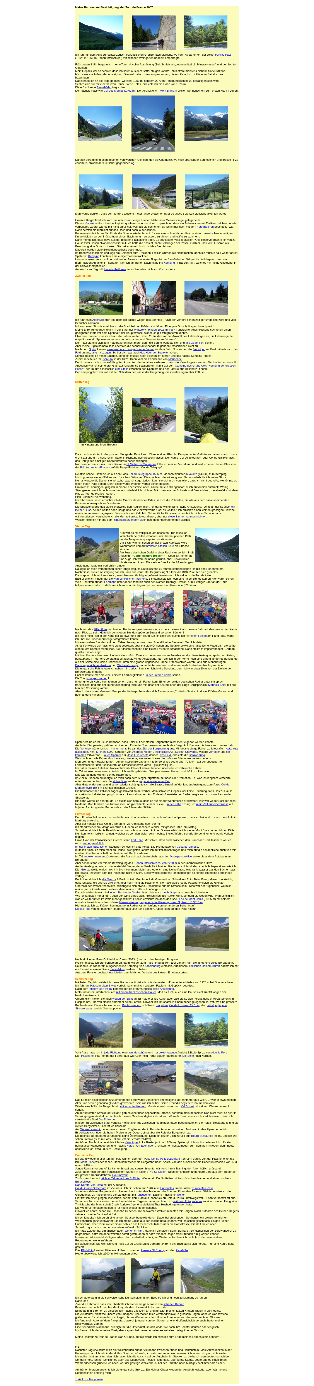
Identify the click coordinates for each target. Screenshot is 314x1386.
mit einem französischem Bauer (136, 992)
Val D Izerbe (107, 1119)
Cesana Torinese (187, 846)
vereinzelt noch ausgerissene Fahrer (130, 349)
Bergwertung (197, 755)
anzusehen (145, 1194)
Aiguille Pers (219, 1052)
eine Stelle (121, 368)
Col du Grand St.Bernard (90, 1188)
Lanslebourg (152, 966)
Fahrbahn (110, 582)
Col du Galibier (167, 510)
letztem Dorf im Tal (100, 988)
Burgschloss (83, 1181)
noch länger (170, 892)
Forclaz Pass (223, 54)
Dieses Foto (82, 908)
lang (94, 352)
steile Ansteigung (163, 988)
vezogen (105, 352)
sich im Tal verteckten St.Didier (120, 1178)
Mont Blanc (167, 90)
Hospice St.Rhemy (153, 1250)
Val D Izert (187, 1106)
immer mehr (118, 748)
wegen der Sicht (123, 998)
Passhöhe (87, 1055)
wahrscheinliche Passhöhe (130, 578)
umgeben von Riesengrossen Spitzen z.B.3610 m (171, 902)
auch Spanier (112, 755)
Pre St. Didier (157, 1171)
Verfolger (199, 349)
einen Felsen (198, 635)
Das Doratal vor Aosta (89, 1184)
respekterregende (166, 1052)
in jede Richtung (111, 1052)
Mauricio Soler (217, 684)
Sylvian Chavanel (186, 751)
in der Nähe (174, 804)
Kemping (93, 256)
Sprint (92, 349)
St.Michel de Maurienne (141, 464)
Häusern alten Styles (103, 985)
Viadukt (89, 223)
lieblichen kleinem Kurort (204, 966)
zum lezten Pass (202, 1188)
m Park (170, 329)
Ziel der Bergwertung (156, 748)
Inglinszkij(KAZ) (164, 751)
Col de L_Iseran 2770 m (184, 1005)
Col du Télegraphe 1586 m (145, 474)
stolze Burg (120, 781)
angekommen (92, 856)
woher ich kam (134, 1230)
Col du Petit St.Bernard (165, 1158)
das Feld (166, 755)
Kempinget (131, 1142)
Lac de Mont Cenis (191, 899)
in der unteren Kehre (159, 675)
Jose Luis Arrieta (137, 755)
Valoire (192, 474)
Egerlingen (147, 1145)
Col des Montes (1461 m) (120, 90)
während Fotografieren (187, 1201)
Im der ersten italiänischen (91, 846)
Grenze (85, 869)
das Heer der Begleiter (154, 352)
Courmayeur (120, 1175)
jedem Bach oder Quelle (125, 892)
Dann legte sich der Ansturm (93, 665)
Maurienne (175, 359)
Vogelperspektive (181, 856)
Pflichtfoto (100, 629)
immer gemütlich (93, 843)
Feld (78, 352)
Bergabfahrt (104, 87)
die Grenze (109, 879)
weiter (181, 1194)
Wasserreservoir (90, 1129)
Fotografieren (205, 226)
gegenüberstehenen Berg (155, 781)
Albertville (98, 319)
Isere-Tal (107, 359)
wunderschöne (138, 1052)
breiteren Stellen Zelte (160, 546)
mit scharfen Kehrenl (133, 1106)
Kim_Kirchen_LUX (102, 751)
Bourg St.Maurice (202, 1135)
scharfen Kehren (174, 1304)
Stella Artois (117, 969)
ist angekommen (97, 678)
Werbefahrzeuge (127, 665)
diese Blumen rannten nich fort (187, 516)
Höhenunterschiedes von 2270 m (156, 863)
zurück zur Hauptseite (89, 1379)
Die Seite (188, 1055)
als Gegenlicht (195, 342)
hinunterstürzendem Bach (130, 519)
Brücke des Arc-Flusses (95, 467)
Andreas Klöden (142, 751)
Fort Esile (137, 840)
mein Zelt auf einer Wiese (212, 804)
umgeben (162, 1005)
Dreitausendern (131, 1005)
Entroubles (167, 1188)
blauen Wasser (128, 902)
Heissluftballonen (115, 269)
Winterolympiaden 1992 (149, 329)
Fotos (130, 1145)
